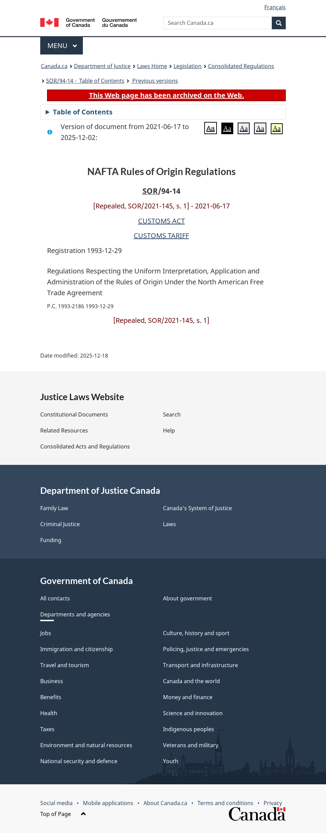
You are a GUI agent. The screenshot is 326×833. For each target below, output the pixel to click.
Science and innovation (193, 713)
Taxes (47, 729)
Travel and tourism (64, 665)
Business (51, 681)
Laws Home (152, 66)
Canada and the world (191, 681)
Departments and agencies (75, 614)
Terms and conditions (225, 803)
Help (169, 430)
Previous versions (154, 80)
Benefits (50, 697)
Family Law (54, 508)
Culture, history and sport (196, 633)
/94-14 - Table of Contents (85, 80)
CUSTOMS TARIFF (161, 235)
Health (48, 713)
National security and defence (78, 761)
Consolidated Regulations (241, 66)
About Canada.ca (165, 803)
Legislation (188, 66)
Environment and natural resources (86, 745)
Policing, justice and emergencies (206, 649)
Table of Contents (83, 111)
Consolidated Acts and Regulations (85, 446)
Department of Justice (102, 66)
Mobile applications (108, 803)
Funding (50, 540)
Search (172, 414)
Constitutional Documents (74, 414)
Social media (56, 803)
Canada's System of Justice (197, 508)
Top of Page (63, 814)
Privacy (273, 803)
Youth (170, 761)
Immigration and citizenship (76, 649)
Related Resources (64, 430)
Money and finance (187, 697)
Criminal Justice (60, 524)
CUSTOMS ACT (161, 220)
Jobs (45, 633)
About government (187, 598)
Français (275, 7)
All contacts (55, 598)
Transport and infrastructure (200, 665)
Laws (169, 524)
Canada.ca (54, 66)
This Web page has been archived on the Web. (166, 95)
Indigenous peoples (188, 729)
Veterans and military (190, 745)
